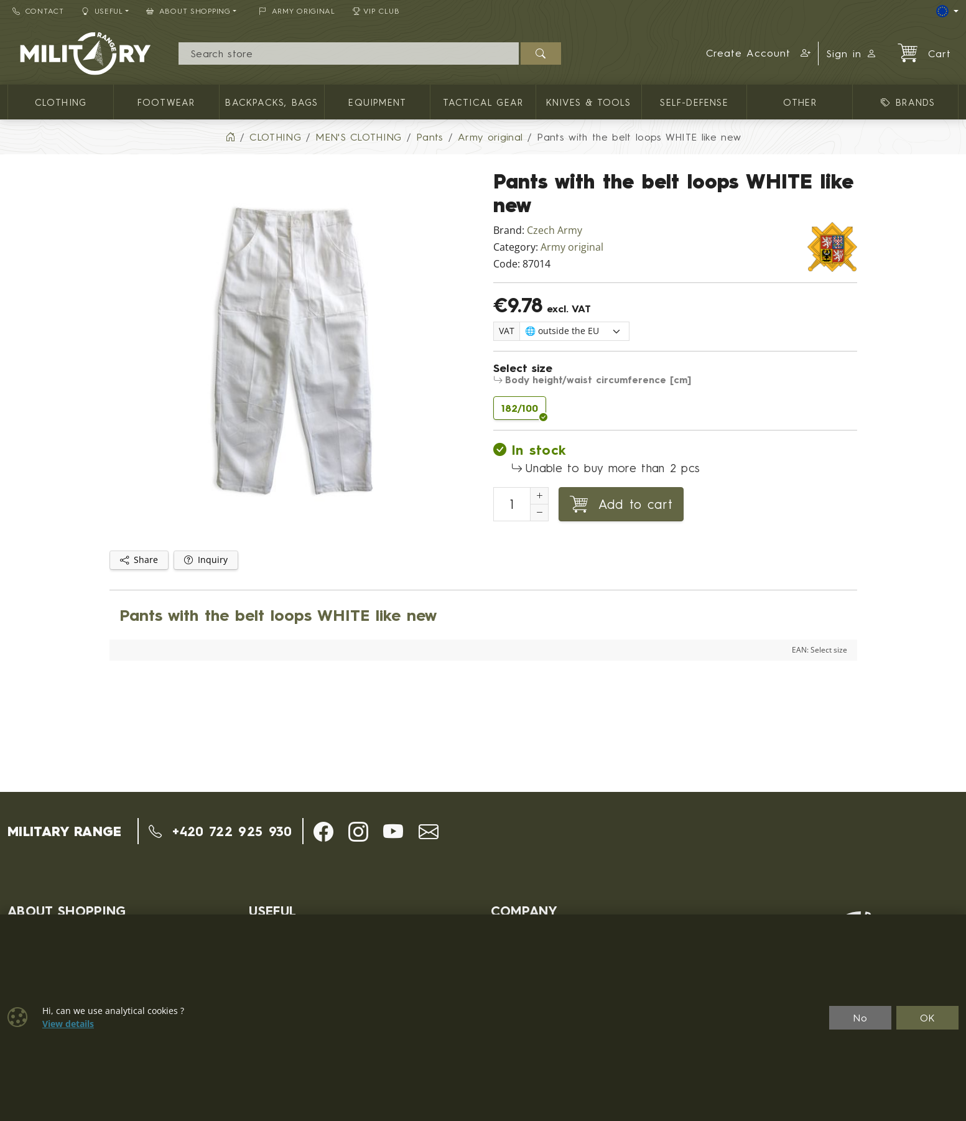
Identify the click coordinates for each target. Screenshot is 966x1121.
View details (68, 1024)
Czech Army (554, 230)
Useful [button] (102, 11)
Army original (572, 247)
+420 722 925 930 (220, 831)
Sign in (851, 53)
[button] (759, 53)
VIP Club (376, 11)
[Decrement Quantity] (539, 512)
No (860, 1018)
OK (928, 1018)
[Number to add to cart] (512, 504)
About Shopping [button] (188, 11)
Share (139, 559)
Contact (38, 11)
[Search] (349, 53)
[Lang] (947, 11)
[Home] (230, 137)
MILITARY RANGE (64, 831)
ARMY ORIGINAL (297, 11)
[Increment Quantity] (539, 496)
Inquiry (206, 559)
